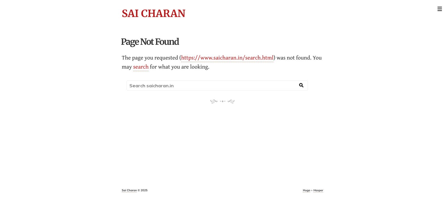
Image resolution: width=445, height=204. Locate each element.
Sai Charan (153, 13)
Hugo (306, 190)
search (141, 67)
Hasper (318, 190)
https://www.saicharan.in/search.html (227, 58)
